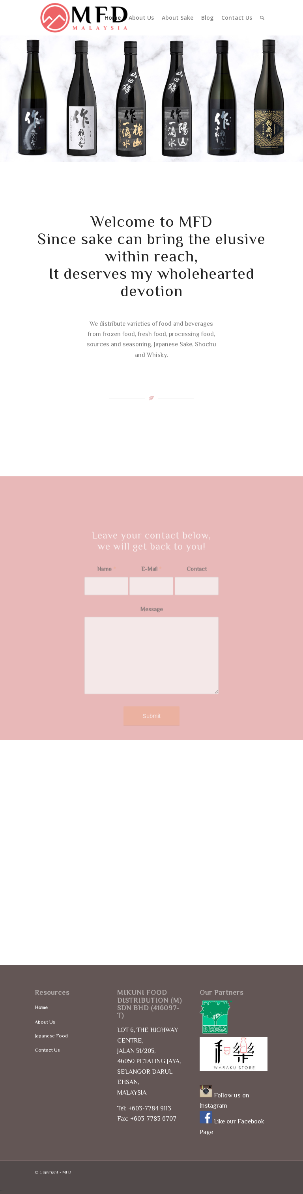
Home (41, 1007)
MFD (66, 1172)
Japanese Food (51, 1036)
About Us (45, 1022)
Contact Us (47, 1050)
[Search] (262, 17)
